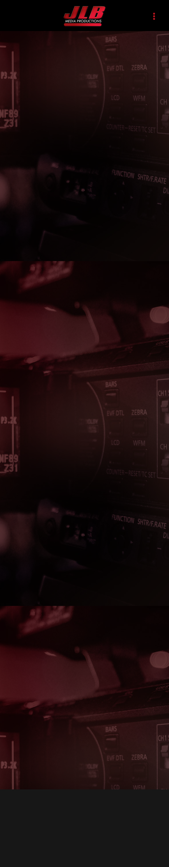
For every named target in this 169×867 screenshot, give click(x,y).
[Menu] (154, 16)
